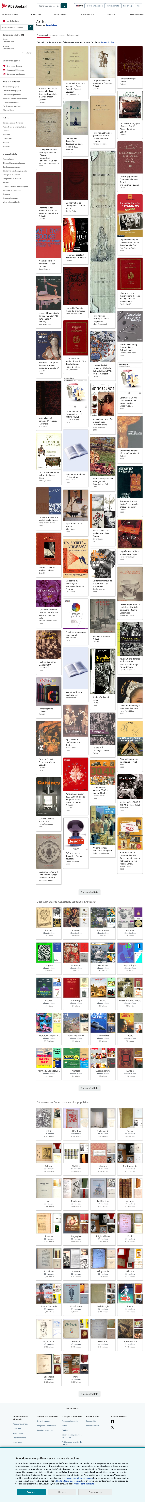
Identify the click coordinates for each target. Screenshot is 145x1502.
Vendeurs (111, 14)
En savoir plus (107, 42)
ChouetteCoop (51, 25)
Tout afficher (26, 53)
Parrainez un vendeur (45, 1430)
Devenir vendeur (136, 14)
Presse (64, 1426)
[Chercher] (64, 5)
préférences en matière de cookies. (77, 1478)
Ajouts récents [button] (58, 35)
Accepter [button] (31, 1492)
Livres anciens (60, 14)
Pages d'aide (91, 1421)
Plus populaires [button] (43, 35)
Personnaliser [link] (95, 1492)
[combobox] (49, 5)
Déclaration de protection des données (72, 1436)
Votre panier (17, 1442)
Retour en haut (72, 1408)
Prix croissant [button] (73, 35)
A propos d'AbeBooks (70, 1421)
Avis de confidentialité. (84, 1483)
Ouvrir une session (95, 6)
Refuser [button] (62, 1492)
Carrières (65, 1430)
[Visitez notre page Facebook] (112, 1421)
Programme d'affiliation (46, 1426)
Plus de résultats (89, 892)
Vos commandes (19, 1438)
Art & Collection (87, 14)
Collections (36, 14)
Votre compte (113, 6)
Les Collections (11, 21)
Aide (138, 6)
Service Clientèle (92, 1426)
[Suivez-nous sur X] (112, 1427)
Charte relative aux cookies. (68, 1481)
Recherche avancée (9, 14)
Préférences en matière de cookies (72, 1443)
